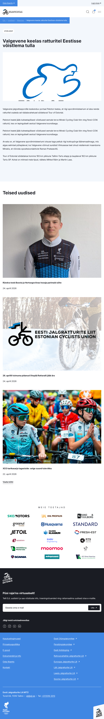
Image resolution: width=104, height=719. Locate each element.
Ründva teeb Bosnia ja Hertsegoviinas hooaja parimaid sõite (32, 282)
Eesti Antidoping (61, 650)
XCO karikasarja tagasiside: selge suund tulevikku (27, 468)
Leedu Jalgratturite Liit (64, 673)
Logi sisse (95, 3)
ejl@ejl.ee (30, 696)
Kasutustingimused (12, 638)
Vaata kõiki (8, 482)
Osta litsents (8, 662)
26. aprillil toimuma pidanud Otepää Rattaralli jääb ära (29, 375)
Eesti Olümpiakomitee (64, 638)
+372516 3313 (48, 696)
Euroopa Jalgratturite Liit (65, 662)
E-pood (6, 650)
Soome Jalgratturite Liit (65, 679)
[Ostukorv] (93, 12)
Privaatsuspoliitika (11, 644)
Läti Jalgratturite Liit (63, 667)
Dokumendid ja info (12, 656)
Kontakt (6, 667)
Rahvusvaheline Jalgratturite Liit (69, 656)
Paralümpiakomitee (63, 644)
